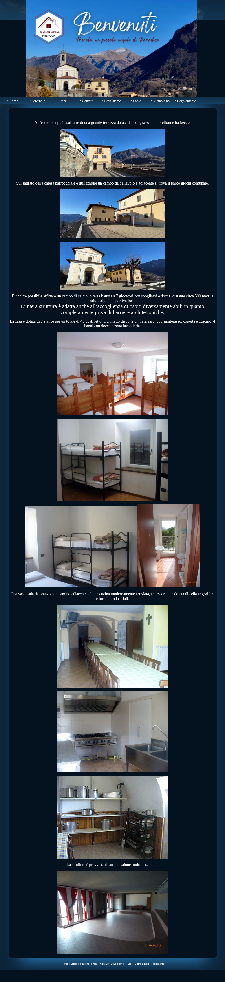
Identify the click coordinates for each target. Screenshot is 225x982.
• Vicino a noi (160, 101)
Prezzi (94, 963)
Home (65, 963)
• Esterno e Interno (37, 103)
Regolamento (157, 963)
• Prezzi (62, 101)
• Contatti (86, 101)
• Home (12, 101)
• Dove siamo (111, 101)
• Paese (136, 101)
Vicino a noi (141, 963)
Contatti (104, 963)
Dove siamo (117, 963)
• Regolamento (185, 101)
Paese (129, 963)
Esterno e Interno (79, 963)
